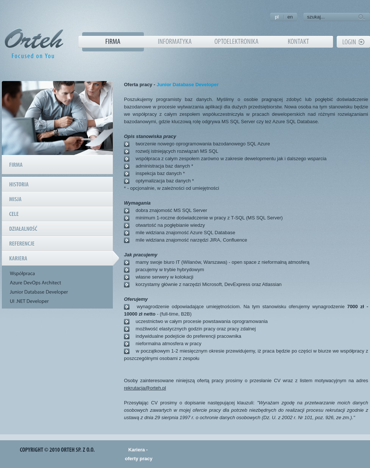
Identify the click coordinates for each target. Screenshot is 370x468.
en (290, 17)
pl (277, 17)
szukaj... (316, 17)
